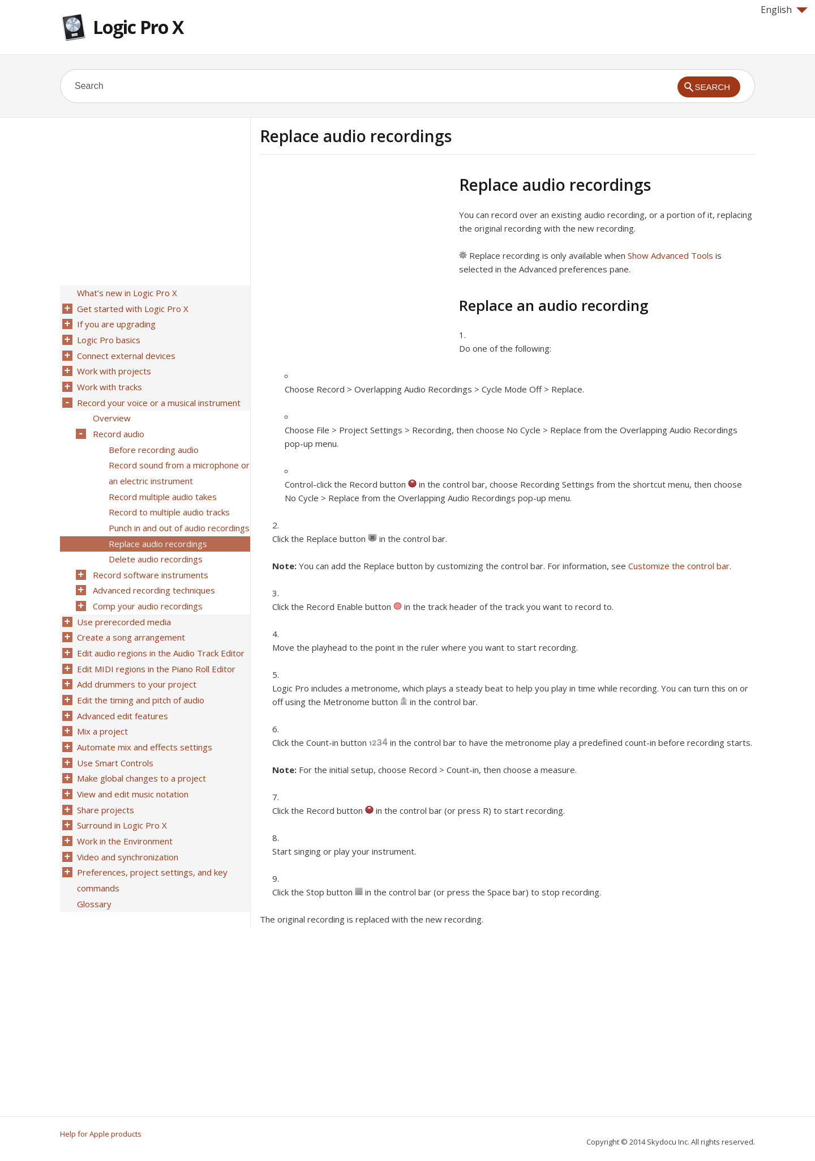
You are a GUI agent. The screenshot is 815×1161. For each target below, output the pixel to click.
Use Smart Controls (114, 734)
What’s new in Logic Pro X (126, 292)
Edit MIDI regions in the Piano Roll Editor (155, 646)
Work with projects (113, 366)
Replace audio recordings (157, 528)
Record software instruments (149, 558)
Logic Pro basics (107, 337)
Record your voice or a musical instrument (157, 396)
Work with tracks (108, 381)
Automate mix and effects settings (143, 719)
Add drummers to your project (135, 661)
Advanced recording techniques (153, 572)
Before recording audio (153, 440)
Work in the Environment (123, 808)
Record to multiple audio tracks (168, 499)
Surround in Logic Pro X (121, 793)
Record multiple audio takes (162, 484)
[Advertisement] (355, 254)
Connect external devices (125, 351)
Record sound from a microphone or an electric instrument (178, 462)
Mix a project (101, 705)
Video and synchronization (126, 823)
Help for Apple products (100, 1134)
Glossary (93, 867)
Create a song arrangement (130, 616)
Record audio (117, 425)
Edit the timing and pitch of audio (139, 675)
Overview (111, 410)
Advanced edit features (121, 690)
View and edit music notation (131, 764)
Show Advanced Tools (670, 255)
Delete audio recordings (154, 543)
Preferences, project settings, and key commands (151, 845)
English (784, 9)
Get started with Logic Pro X (131, 307)
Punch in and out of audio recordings (178, 513)
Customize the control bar (679, 565)
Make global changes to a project (140, 749)
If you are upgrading (115, 322)
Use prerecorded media (123, 602)
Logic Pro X (138, 27)
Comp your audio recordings (146, 587)
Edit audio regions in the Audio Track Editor (159, 631)
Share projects (104, 778)
